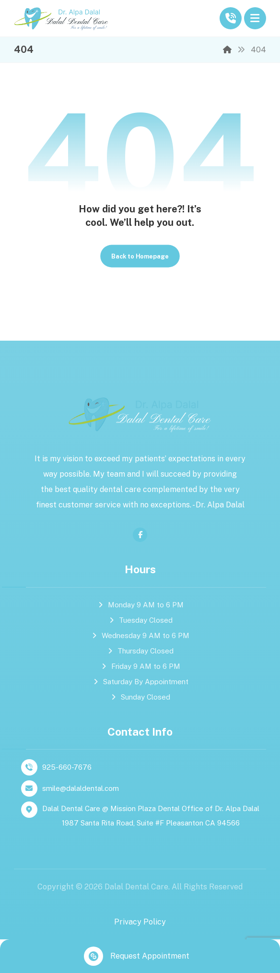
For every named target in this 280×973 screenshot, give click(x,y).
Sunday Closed (140, 697)
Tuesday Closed (140, 620)
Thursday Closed (140, 651)
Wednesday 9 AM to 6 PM (140, 635)
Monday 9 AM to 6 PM (140, 605)
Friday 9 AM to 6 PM (140, 666)
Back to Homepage (140, 256)
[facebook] (140, 535)
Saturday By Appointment (140, 681)
